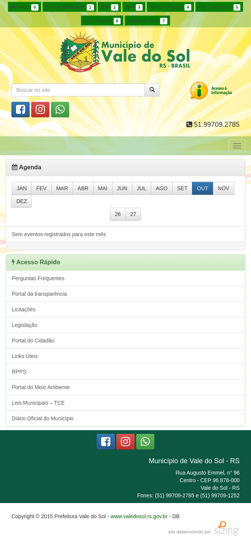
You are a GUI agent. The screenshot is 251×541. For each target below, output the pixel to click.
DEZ (21, 201)
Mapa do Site (147, 20)
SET (182, 188)
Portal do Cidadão (33, 341)
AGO (162, 188)
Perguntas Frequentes (38, 278)
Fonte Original (170, 7)
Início (24, 7)
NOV (223, 188)
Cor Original (102, 20)
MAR (62, 188)
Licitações (23, 309)
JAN (22, 188)
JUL (141, 188)
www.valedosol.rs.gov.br (139, 516)
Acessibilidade (69, 7)
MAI (103, 188)
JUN (122, 188)
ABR (83, 188)
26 (118, 214)
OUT (202, 188)
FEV (41, 188)
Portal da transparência (39, 294)
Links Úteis (25, 356)
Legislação (24, 325)
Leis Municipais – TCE (38, 403)
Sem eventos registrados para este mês (59, 234)
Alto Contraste (219, 7)
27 (133, 214)
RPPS (19, 372)
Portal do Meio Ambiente (41, 387)
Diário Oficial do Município (43, 418)
